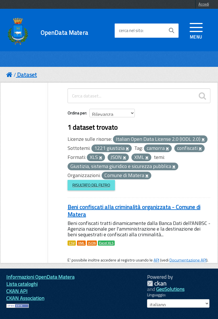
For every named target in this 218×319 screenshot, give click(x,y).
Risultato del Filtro (91, 185)
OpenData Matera (64, 33)
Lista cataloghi (21, 284)
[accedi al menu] (196, 30)
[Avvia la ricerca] (171, 31)
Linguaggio (156, 295)
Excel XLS (106, 243)
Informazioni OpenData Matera (40, 277)
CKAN (156, 283)
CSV (72, 243)
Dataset (27, 74)
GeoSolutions (170, 289)
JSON (92, 243)
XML (81, 243)
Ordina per (77, 113)
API (156, 260)
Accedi (203, 4)
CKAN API (17, 291)
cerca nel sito (131, 30)
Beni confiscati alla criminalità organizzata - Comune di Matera (134, 211)
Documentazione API (187, 260)
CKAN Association (25, 298)
